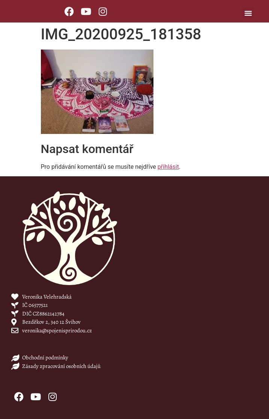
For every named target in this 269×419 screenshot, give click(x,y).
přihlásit (168, 166)
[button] (248, 13)
